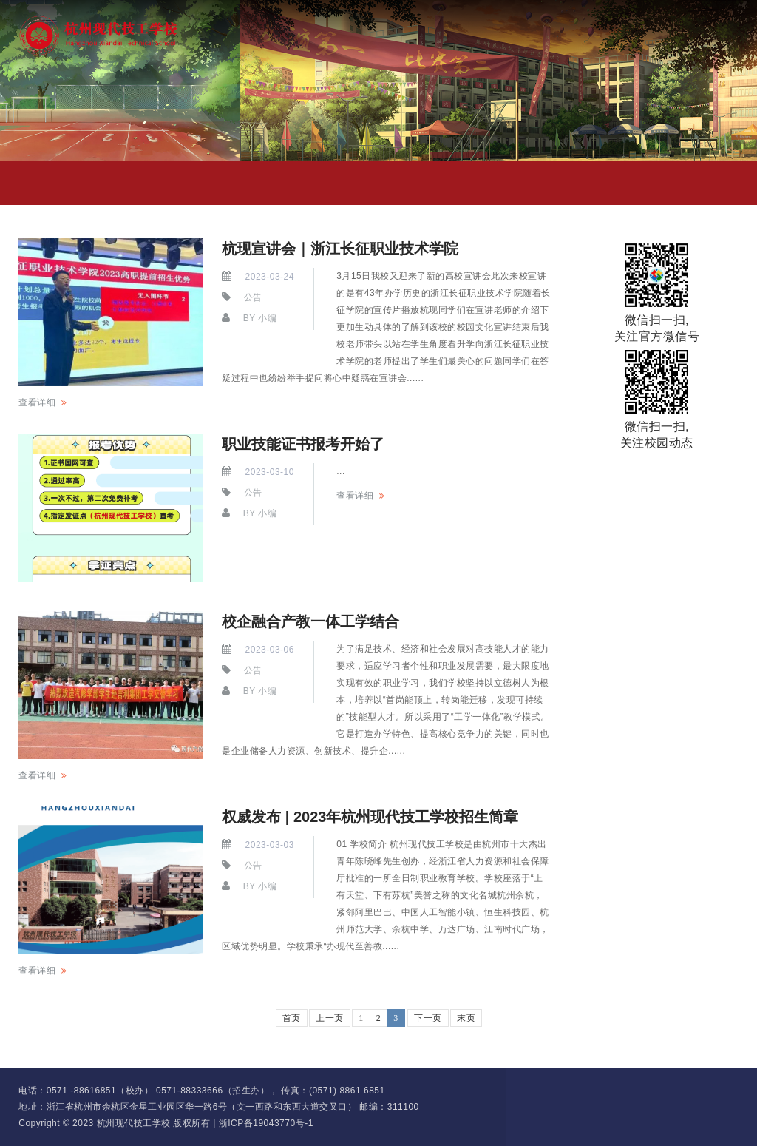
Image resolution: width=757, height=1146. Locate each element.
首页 (291, 1018)
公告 (253, 297)
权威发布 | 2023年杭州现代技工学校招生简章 (370, 817)
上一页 (330, 1018)
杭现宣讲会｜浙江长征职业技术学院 (340, 248)
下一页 (428, 1018)
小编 (267, 318)
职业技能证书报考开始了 (303, 444)
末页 (466, 1018)
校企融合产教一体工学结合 (310, 621)
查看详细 (36, 402)
